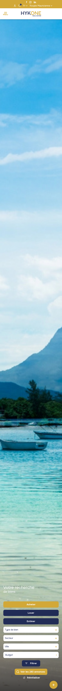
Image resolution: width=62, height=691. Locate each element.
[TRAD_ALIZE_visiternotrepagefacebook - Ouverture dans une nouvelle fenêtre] (26, 2)
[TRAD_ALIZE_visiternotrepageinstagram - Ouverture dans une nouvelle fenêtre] (30, 2)
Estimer (31, 622)
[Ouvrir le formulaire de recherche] (31, 665)
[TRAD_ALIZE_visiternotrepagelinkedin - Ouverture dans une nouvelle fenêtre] (35, 2)
